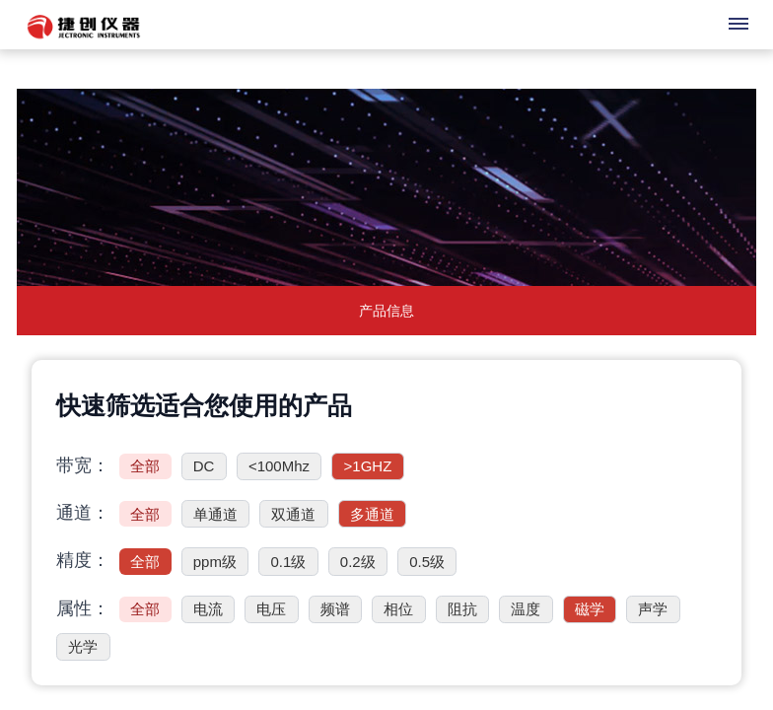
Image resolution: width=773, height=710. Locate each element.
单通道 (215, 514)
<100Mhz (279, 466)
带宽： (82, 465)
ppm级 (215, 561)
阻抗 (462, 609)
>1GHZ (368, 466)
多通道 (372, 514)
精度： (82, 560)
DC (204, 466)
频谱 (335, 609)
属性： (82, 608)
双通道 (293, 514)
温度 (525, 609)
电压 (271, 609)
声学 (653, 609)
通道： (82, 513)
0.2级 (358, 561)
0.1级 (288, 561)
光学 (83, 646)
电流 (208, 609)
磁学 (589, 609)
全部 (145, 466)
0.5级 (427, 561)
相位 (398, 609)
